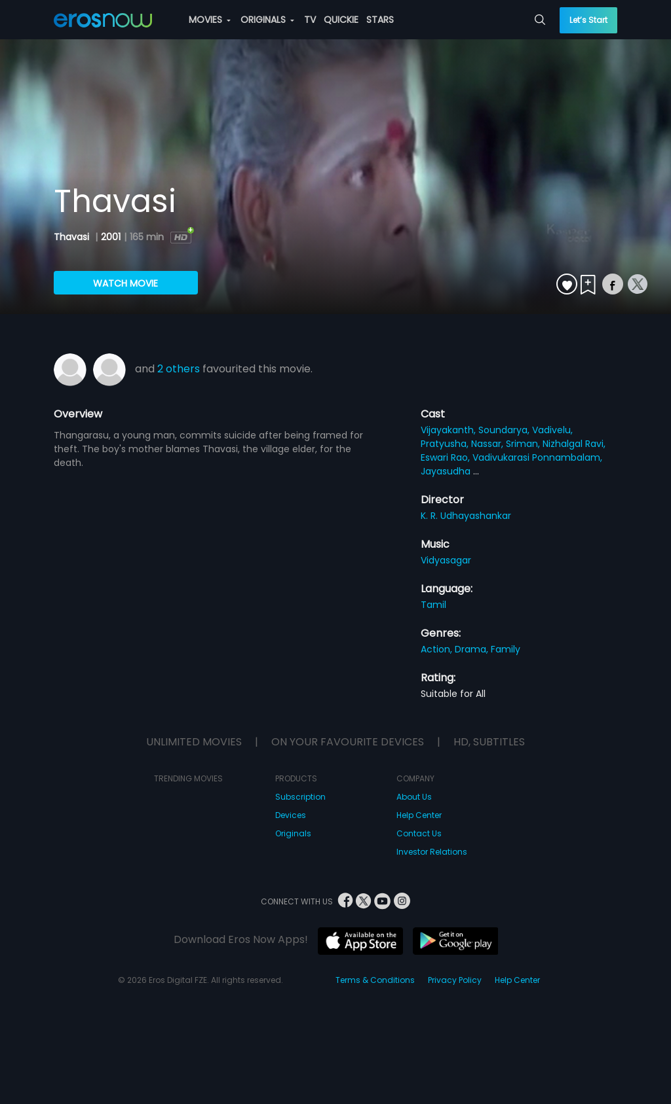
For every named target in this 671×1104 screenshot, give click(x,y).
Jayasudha (447, 471)
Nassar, (488, 443)
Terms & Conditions (375, 980)
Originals (293, 833)
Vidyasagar (446, 560)
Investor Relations (431, 851)
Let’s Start (588, 20)
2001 (111, 236)
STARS (380, 19)
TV (310, 19)
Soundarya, (505, 429)
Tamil (433, 604)
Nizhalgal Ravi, (574, 443)
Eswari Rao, (446, 457)
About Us (414, 796)
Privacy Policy (455, 980)
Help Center (419, 815)
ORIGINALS (267, 19)
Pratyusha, (446, 443)
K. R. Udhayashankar (466, 515)
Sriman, (524, 443)
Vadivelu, (552, 429)
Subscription (300, 796)
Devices (290, 815)
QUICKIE (341, 19)
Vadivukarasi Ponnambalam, (537, 457)
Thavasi (73, 236)
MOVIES (210, 19)
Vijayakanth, (449, 429)
